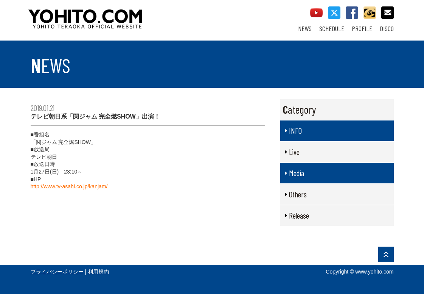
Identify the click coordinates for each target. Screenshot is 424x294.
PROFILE (362, 29)
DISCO (387, 29)
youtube (316, 12)
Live (294, 151)
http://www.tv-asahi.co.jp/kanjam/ (69, 186)
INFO (295, 130)
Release (299, 215)
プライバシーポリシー (57, 272)
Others (298, 194)
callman (369, 12)
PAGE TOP (386, 254)
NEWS (305, 29)
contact (387, 12)
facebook (352, 12)
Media (296, 173)
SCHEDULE (331, 29)
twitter (334, 12)
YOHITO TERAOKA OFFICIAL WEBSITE (114, 15)
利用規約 (98, 272)
